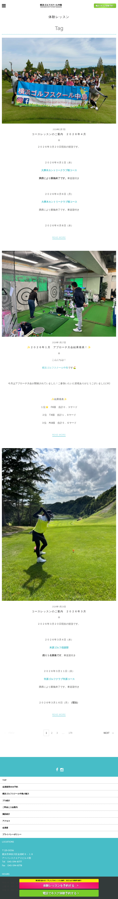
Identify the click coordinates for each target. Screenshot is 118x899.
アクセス (6, 821)
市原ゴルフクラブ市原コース (59, 679)
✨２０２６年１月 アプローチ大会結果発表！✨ (59, 347)
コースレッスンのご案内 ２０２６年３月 (59, 611)
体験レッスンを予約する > (60, 885)
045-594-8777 (14, 861)
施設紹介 (6, 814)
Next (107, 732)
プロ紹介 (6, 801)
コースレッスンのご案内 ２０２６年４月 (59, 134)
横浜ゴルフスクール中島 (55, 367)
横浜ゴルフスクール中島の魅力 (15, 794)
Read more (59, 237)
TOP (4, 780)
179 (70, 732)
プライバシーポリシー (11, 835)
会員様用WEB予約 (10, 787)
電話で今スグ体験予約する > (61, 893)
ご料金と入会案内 (10, 807)
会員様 (5, 828)
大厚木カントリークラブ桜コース (59, 201)
